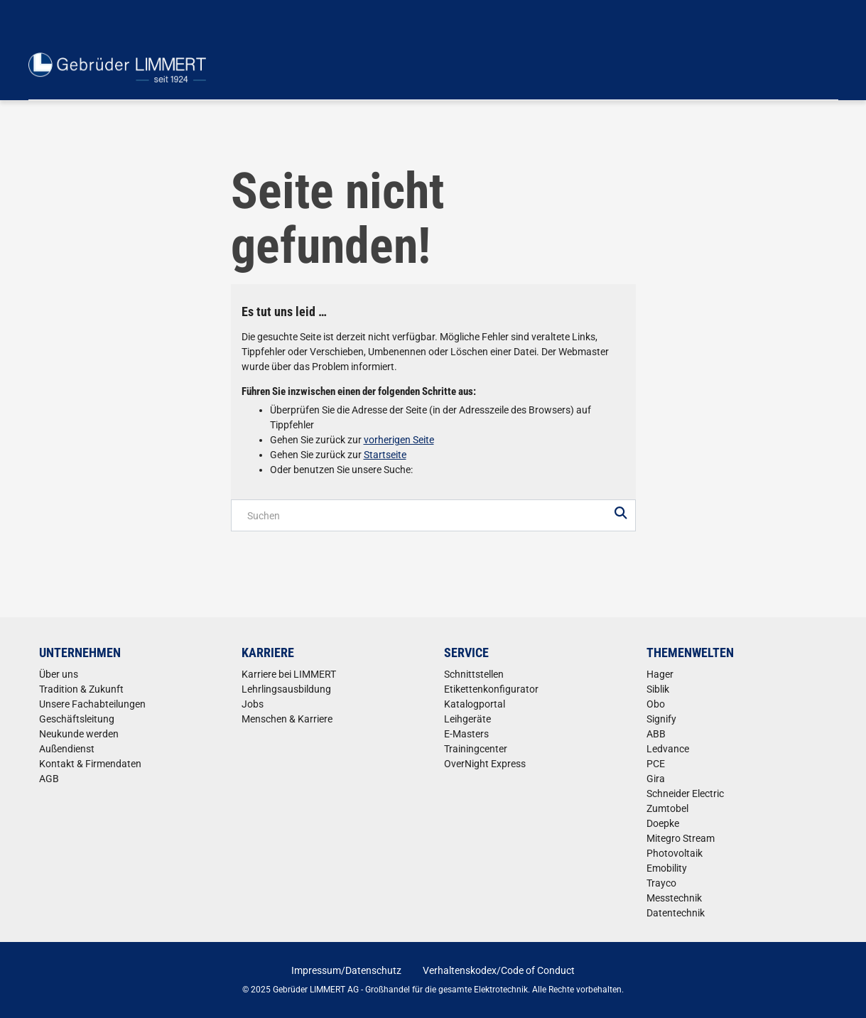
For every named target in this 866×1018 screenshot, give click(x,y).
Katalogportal (474, 704)
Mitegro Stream (680, 838)
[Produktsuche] (433, 515)
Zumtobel (667, 808)
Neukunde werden (79, 734)
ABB (656, 734)
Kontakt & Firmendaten (90, 763)
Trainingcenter (475, 748)
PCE (655, 763)
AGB (49, 778)
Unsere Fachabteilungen (92, 704)
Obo (655, 704)
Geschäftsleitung (76, 719)
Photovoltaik (674, 853)
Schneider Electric (685, 793)
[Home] (117, 67)
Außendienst (66, 748)
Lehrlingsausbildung (286, 689)
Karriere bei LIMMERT (289, 674)
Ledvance (667, 748)
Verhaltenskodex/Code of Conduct (499, 970)
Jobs (253, 704)
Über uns (58, 674)
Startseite (385, 454)
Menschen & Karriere (287, 719)
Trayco (661, 883)
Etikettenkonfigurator (491, 689)
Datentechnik (675, 913)
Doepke (662, 823)
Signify (661, 719)
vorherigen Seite (399, 439)
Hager (659, 674)
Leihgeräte (467, 719)
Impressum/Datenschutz (346, 970)
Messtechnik (674, 898)
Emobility (666, 868)
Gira (655, 778)
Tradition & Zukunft (81, 689)
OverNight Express (485, 763)
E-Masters (466, 734)
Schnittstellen (474, 674)
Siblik (657, 689)
